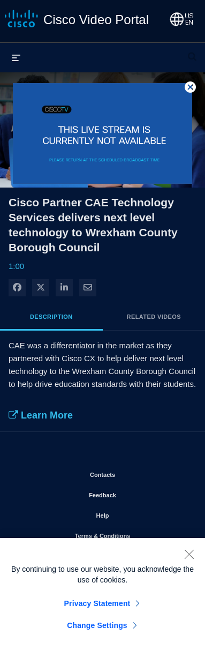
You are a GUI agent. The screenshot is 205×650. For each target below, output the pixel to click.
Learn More (41, 415)
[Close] (189, 557)
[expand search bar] (192, 52)
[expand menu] (16, 57)
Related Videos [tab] (154, 316)
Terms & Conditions (131, 533)
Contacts (133, 472)
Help (133, 513)
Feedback (133, 493)
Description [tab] (51, 316)
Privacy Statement (97, 606)
